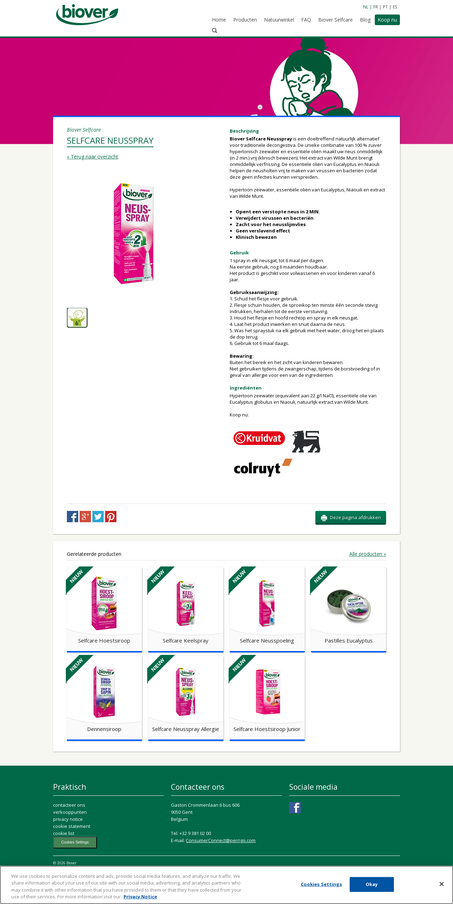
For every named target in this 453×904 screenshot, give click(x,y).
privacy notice (68, 839)
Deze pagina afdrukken (351, 537)
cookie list (63, 853)
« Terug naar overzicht (92, 123)
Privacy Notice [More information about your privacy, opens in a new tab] (140, 899)
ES (395, 7)
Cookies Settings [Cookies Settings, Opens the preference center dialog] (321, 886)
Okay (372, 886)
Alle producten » (367, 573)
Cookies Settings (75, 862)
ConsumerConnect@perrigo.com (221, 860)
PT (385, 7)
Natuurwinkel (267, 20)
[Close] (441, 886)
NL (365, 7)
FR (375, 7)
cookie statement (71, 846)
